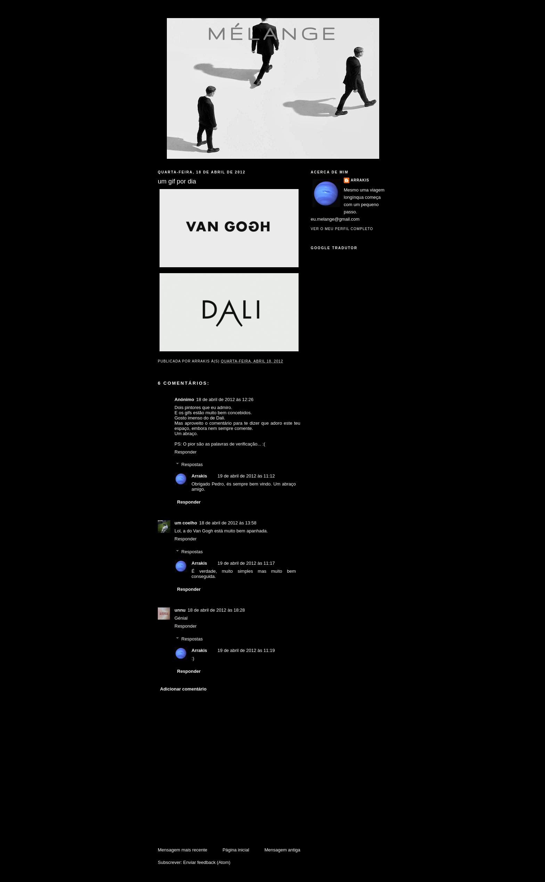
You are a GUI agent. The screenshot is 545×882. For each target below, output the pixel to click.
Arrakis (199, 476)
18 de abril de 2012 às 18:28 (216, 610)
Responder (185, 452)
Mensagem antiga (282, 849)
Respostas (192, 464)
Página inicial (235, 849)
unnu (180, 610)
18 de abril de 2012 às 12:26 (224, 399)
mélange (273, 33)
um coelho (185, 522)
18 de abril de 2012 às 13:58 (228, 522)
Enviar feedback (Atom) (206, 862)
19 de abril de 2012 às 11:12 (246, 476)
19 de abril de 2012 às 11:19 (246, 650)
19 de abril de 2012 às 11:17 (246, 563)
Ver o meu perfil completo (342, 229)
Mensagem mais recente (182, 849)
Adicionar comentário (183, 689)
